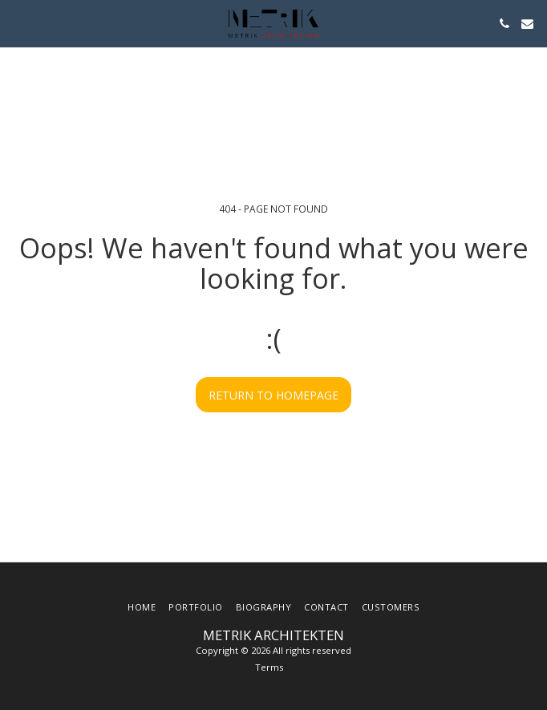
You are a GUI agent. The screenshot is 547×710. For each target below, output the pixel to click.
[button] (17, 22)
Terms (269, 667)
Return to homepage (273, 395)
